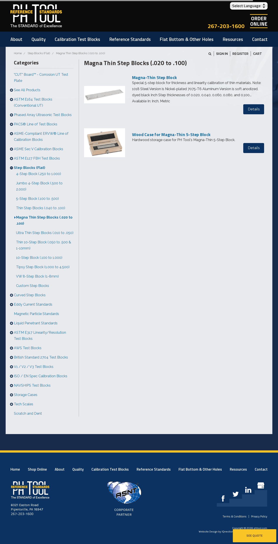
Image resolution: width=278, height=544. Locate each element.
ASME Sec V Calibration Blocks (38, 149)
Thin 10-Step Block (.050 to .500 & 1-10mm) (43, 245)
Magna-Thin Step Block (154, 77)
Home (15, 469)
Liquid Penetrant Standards (36, 323)
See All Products (27, 90)
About (16, 39)
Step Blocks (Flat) (29, 168)
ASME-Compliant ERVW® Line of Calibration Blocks (41, 136)
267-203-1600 (226, 26)
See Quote (255, 535)
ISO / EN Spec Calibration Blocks (40, 376)
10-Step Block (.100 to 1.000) (39, 258)
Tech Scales (23, 404)
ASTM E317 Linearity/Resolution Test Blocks (40, 335)
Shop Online (37, 469)
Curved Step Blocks (30, 295)
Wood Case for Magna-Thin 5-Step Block (171, 134)
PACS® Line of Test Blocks (35, 124)
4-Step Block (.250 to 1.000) (38, 174)
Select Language (246, 6)
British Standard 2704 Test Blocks (41, 357)
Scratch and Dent (28, 413)
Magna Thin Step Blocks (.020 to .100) (44, 220)
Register (240, 54)
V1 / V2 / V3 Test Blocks (33, 367)
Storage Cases (25, 395)
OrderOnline (258, 21)
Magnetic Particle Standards (36, 314)
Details (254, 109)
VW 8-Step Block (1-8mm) (37, 276)
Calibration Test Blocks (77, 39)
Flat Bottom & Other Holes (186, 39)
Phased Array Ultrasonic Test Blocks (43, 115)
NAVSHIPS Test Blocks (32, 385)
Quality (38, 39)
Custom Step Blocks (32, 286)
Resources (233, 39)
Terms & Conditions (235, 516)
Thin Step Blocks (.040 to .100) (40, 208)
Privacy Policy (259, 516)
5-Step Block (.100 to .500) (37, 199)
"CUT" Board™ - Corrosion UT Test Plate (41, 77)
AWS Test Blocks (27, 348)
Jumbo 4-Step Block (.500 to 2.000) (39, 186)
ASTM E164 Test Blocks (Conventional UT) (33, 102)
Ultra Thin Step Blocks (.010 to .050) (44, 233)
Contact (260, 39)
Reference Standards (130, 39)
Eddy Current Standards (33, 304)
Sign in (222, 54)
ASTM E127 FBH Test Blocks (37, 158)
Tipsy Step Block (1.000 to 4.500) (43, 267)
